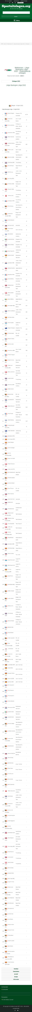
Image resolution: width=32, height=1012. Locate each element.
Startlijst (16, 969)
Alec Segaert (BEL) (11, 305)
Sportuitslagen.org (16, 6)
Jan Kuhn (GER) (11, 681)
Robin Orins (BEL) (11, 157)
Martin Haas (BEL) (11, 878)
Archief (16, 974)
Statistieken (16, 971)
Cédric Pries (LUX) (11, 560)
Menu (17, 20)
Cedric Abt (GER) (11, 678)
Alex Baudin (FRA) (11, 200)
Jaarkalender (16, 0)
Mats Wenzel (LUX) (11, 565)
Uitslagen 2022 (16, 81)
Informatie (16, 979)
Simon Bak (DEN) (11, 523)
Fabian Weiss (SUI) (11, 790)
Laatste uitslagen (24, 0)
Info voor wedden (8, 0)
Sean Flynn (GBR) (11, 384)
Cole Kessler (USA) (11, 832)
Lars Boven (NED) (11, 262)
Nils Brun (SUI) (10, 195)
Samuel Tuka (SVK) (11, 753)
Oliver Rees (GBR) (11, 162)
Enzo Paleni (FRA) (11, 274)
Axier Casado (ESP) (11, 439)
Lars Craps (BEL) (11, 178)
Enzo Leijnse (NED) (11, 707)
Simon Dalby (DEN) (11, 846)
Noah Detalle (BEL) (11, 584)
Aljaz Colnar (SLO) (11, 499)
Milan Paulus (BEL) (11, 350)
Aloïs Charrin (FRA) (11, 132)
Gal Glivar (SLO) (11, 225)
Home (4, 43)
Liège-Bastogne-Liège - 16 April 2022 (11, 109)
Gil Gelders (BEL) (11, 183)
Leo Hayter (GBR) (11, 544)
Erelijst (16, 977)
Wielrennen (9, 43)
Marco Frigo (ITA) (11, 251)
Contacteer (5, 989)
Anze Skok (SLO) (11, 508)
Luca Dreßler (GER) (11, 664)
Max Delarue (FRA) (11, 436)
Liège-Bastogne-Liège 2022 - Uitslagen (21, 43)
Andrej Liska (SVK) (11, 469)
